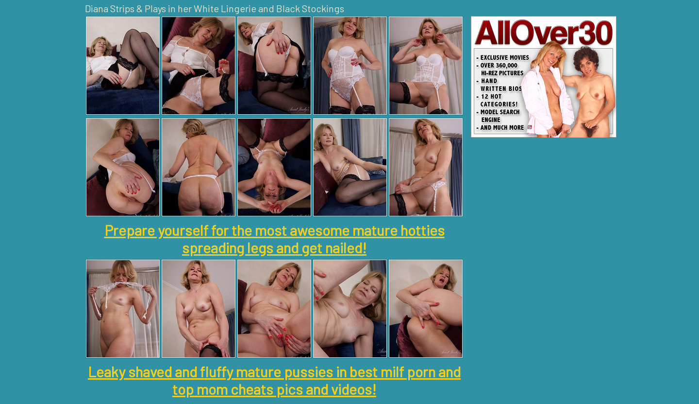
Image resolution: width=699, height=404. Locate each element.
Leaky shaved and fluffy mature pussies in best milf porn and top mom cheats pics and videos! (274, 380)
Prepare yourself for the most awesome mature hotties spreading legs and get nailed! (274, 238)
